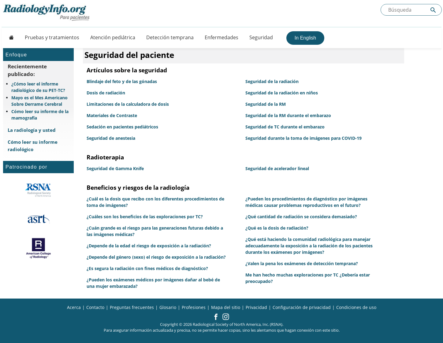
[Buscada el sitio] (411, 10)
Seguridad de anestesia (111, 138)
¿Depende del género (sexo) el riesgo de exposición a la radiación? (156, 257)
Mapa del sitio (225, 307)
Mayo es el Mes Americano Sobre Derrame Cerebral (39, 101)
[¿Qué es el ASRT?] (38, 219)
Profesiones (194, 307)
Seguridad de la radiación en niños (281, 93)
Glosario (167, 307)
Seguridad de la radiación (272, 81)
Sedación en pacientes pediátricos (122, 127)
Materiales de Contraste (112, 115)
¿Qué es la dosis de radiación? (276, 228)
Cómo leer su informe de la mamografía (40, 115)
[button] (215, 317)
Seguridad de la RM (265, 104)
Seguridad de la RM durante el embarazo (288, 115)
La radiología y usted (32, 130)
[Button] (9, 37)
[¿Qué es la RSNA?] (38, 190)
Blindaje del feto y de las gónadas (122, 81)
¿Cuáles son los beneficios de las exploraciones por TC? (145, 216)
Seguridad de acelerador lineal (277, 168)
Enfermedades (221, 37)
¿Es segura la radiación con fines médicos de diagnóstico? (147, 268)
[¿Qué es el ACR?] (38, 248)
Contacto (95, 307)
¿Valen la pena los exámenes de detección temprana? (301, 263)
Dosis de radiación (106, 93)
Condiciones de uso (356, 307)
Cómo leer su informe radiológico (33, 145)
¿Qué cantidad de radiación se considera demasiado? (301, 216)
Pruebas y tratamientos (52, 37)
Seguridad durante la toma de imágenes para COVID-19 (303, 138)
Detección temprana (170, 37)
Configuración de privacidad (302, 307)
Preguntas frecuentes (132, 307)
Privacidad (256, 307)
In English (305, 37)
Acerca (74, 307)
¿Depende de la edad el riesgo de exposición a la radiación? (149, 246)
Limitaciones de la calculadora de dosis (128, 104)
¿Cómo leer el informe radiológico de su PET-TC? (38, 87)
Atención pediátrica (112, 37)
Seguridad (261, 37)
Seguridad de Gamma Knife (115, 168)
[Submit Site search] (433, 10)
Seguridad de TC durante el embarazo (285, 127)
